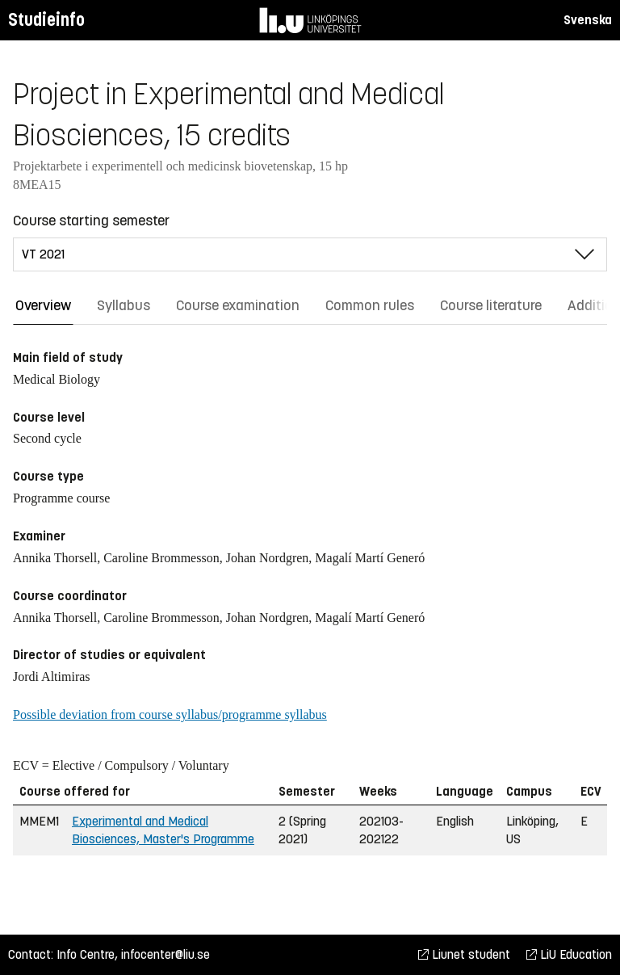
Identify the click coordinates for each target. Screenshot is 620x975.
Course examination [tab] (238, 305)
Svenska (587, 19)
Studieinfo (46, 20)
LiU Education (569, 954)
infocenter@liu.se (165, 954)
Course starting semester (91, 220)
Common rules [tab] (369, 305)
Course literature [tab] (491, 305)
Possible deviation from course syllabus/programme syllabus (170, 714)
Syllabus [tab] (123, 305)
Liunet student (464, 954)
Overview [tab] (43, 305)
